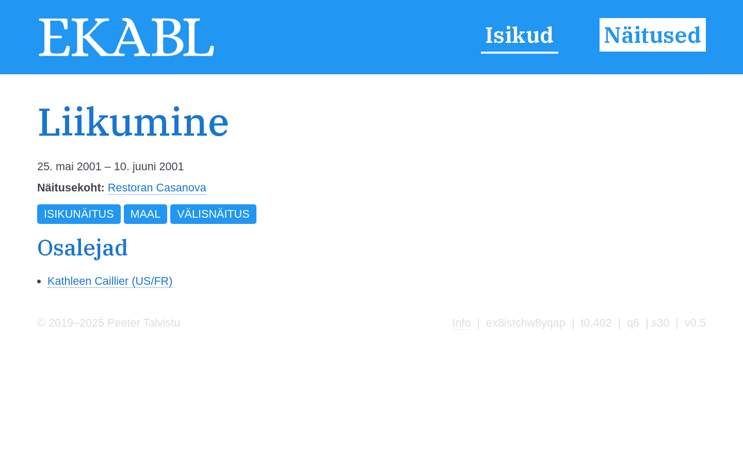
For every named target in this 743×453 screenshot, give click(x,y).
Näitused (652, 34)
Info (462, 322)
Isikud (519, 34)
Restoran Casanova (157, 187)
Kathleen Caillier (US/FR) (109, 280)
